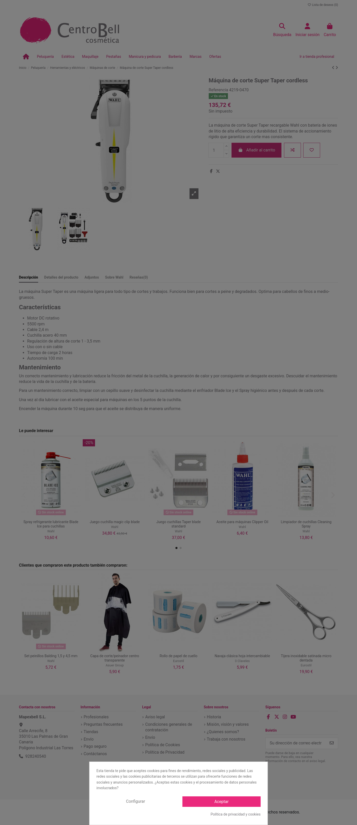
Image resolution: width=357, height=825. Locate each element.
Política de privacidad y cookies (235, 814)
